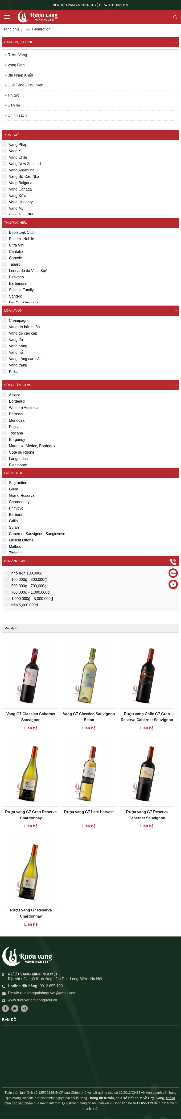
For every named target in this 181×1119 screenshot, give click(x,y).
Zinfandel (13, 552)
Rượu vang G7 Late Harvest (89, 812)
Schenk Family (18, 289)
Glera (10, 489)
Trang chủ (10, 29)
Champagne (15, 320)
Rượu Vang (17, 55)
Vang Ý (11, 151)
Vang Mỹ (13, 208)
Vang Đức (14, 195)
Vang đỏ (12, 339)
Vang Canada (17, 189)
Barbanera (14, 283)
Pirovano (13, 277)
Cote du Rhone (18, 452)
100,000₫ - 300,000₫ (25, 579)
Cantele (12, 257)
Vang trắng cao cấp (21, 358)
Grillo (10, 521)
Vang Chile (14, 157)
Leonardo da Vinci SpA (24, 270)
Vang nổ (12, 352)
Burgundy (13, 439)
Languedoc (15, 458)
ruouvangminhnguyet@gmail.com (48, 993)
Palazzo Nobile (18, 238)
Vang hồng (14, 346)
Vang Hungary (17, 202)
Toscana (12, 433)
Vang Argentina (18, 170)
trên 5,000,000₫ (21, 605)
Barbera (12, 514)
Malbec (11, 546)
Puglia (10, 426)
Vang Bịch (16, 65)
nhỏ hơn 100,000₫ (23, 573)
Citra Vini (13, 245)
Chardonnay (15, 501)
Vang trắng (14, 365)
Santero (12, 296)
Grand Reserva (18, 495)
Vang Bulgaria (17, 182)
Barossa (12, 414)
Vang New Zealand (21, 163)
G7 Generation (38, 29)
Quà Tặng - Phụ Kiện (25, 85)
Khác (9, 371)
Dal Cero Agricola (20, 302)
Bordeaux (13, 401)
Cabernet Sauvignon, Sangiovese (33, 533)
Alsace (11, 394)
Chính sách (17, 115)
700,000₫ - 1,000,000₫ (27, 592)
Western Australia (20, 407)
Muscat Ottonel (18, 540)
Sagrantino (14, 482)
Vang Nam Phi (17, 214)
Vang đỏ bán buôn (21, 326)
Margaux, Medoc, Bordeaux (28, 445)
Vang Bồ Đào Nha (20, 176)
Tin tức (13, 95)
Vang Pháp (14, 144)
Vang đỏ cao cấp (19, 333)
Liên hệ (14, 105)
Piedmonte (14, 465)
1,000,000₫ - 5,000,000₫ (28, 598)
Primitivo (12, 508)
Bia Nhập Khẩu (20, 75)
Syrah (10, 527)
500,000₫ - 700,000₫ (25, 585)
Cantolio (12, 251)
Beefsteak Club (18, 232)
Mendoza (13, 420)
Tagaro (11, 264)
